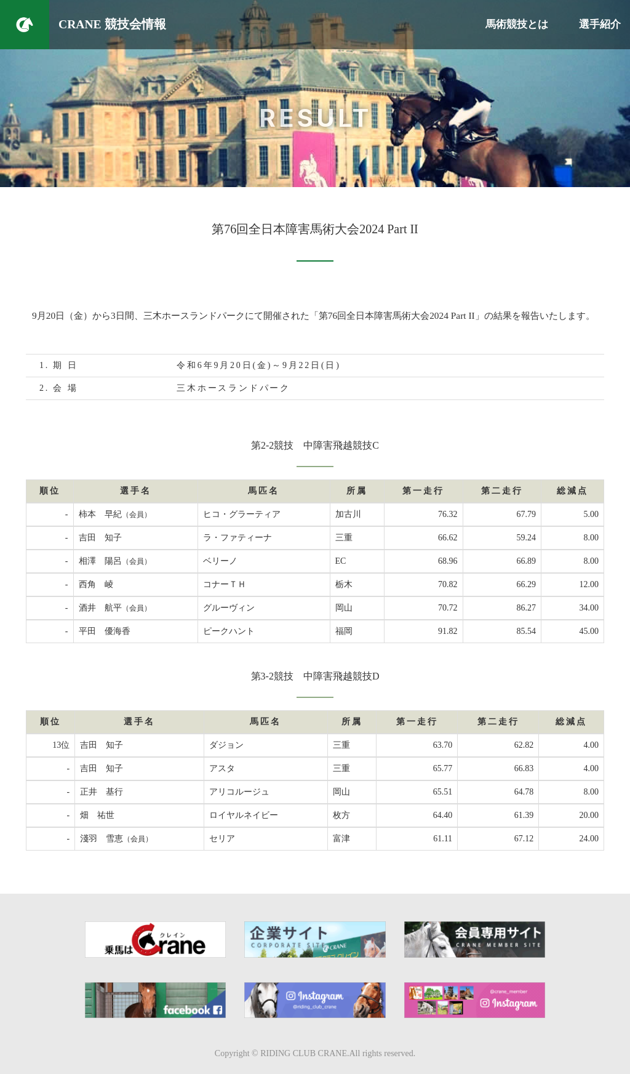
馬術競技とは (516, 24)
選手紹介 (600, 24)
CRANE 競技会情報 (112, 24)
